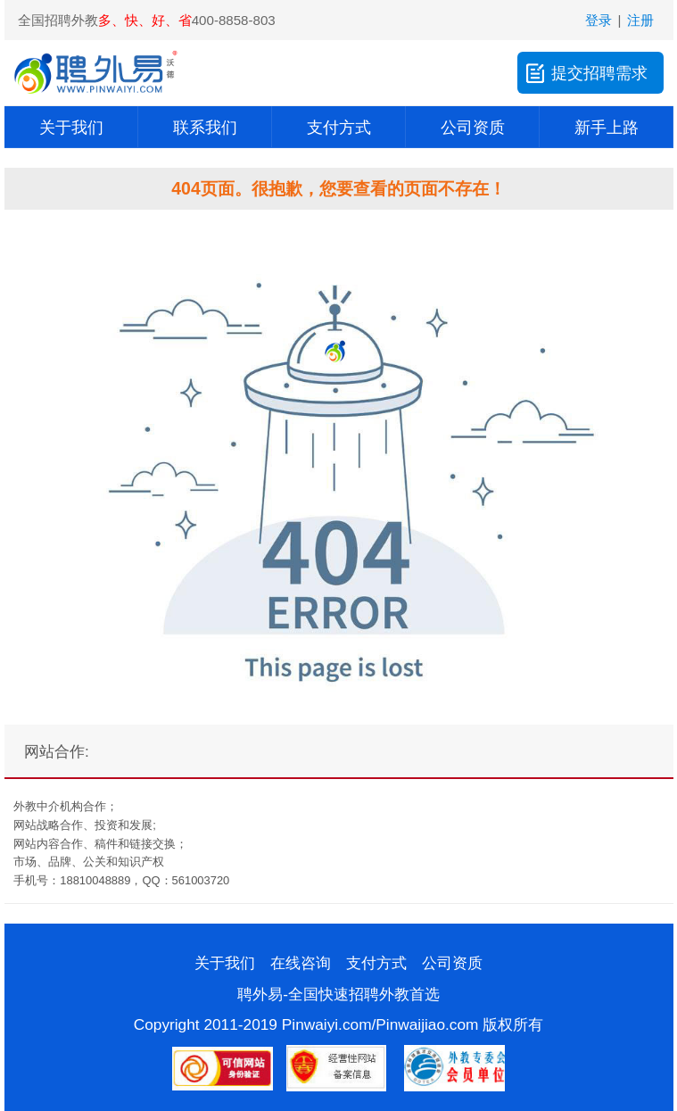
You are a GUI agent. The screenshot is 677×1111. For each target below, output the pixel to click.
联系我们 (205, 127)
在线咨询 (300, 963)
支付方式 (339, 127)
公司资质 (473, 127)
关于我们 (71, 127)
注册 (640, 20)
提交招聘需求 (585, 73)
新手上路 (606, 127)
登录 (598, 20)
